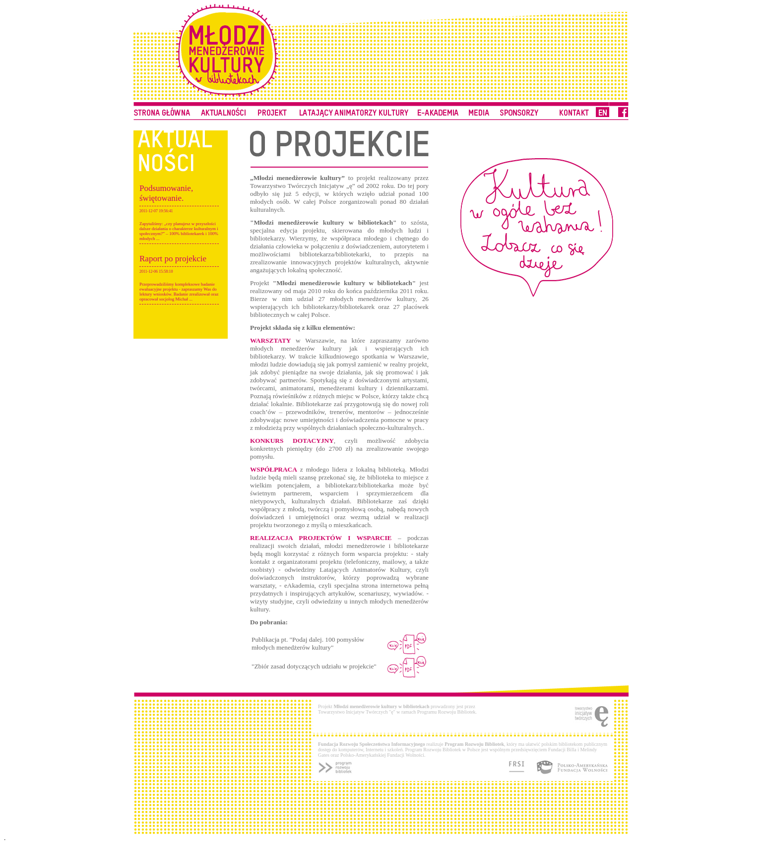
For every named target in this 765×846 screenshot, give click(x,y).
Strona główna (162, 109)
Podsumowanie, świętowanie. (166, 193)
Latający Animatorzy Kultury (353, 109)
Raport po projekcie (172, 258)
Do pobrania (438, 109)
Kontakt (520, 109)
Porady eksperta (223, 109)
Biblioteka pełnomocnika (273, 109)
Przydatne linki (479, 109)
